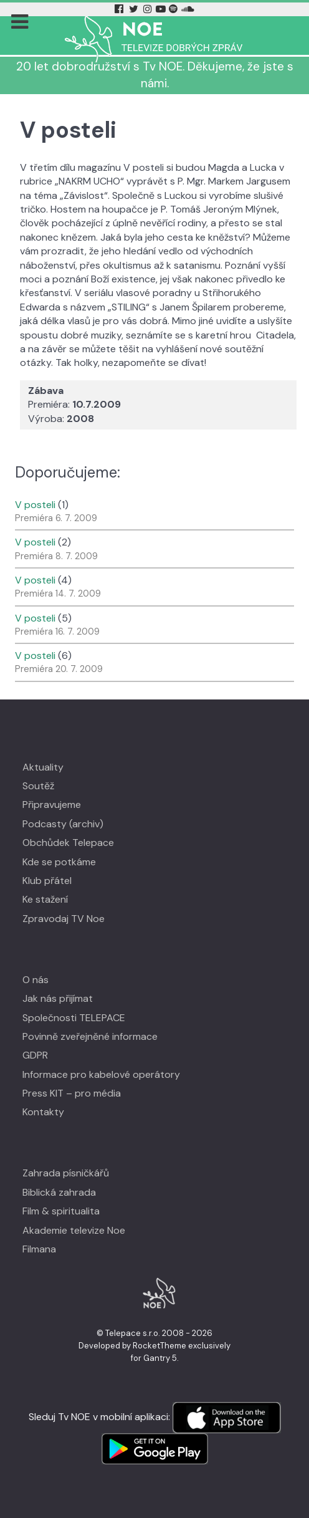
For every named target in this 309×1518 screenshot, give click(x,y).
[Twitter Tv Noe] (134, 9)
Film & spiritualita (61, 1211)
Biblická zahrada (59, 1192)
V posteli (35, 504)
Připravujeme (51, 804)
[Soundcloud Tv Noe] (188, 9)
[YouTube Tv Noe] (162, 9)
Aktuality (43, 767)
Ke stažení (45, 899)
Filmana (39, 1249)
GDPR (35, 1055)
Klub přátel (47, 880)
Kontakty (43, 1111)
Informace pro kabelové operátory (101, 1074)
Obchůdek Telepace (68, 842)
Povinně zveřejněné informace (90, 1036)
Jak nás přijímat (57, 998)
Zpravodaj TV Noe (63, 918)
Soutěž (38, 785)
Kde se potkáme (59, 861)
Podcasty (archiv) (62, 823)
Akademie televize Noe (73, 1230)
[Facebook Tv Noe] (120, 9)
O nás (35, 979)
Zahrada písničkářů (65, 1172)
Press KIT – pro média (71, 1093)
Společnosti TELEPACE (73, 1017)
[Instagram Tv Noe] (149, 9)
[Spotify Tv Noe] (174, 9)
